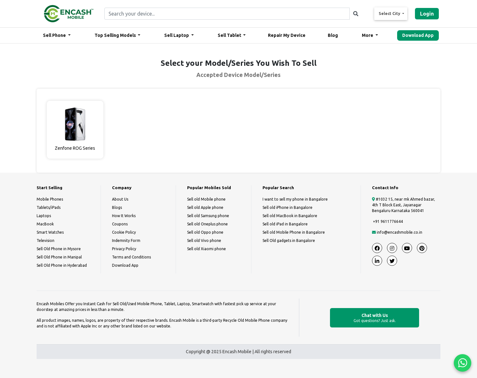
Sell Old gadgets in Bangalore (289, 240)
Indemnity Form (126, 240)
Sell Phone (55, 35)
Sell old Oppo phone (205, 232)
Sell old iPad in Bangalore (285, 224)
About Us (120, 199)
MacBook (45, 224)
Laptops (44, 216)
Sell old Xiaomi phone (206, 249)
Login (427, 14)
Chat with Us (374, 318)
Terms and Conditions (131, 257)
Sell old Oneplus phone (207, 224)
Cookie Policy (124, 232)
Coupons (120, 224)
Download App (418, 35)
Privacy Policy (124, 249)
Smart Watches (50, 232)
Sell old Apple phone (205, 207)
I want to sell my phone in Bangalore (295, 199)
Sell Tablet (230, 35)
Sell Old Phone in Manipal (59, 257)
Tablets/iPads (48, 207)
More (368, 35)
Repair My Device (286, 35)
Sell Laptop (177, 35)
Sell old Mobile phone (206, 199)
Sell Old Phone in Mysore (59, 249)
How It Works (124, 216)
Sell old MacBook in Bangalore (290, 216)
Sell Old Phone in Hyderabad (62, 265)
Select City (390, 13)
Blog (333, 35)
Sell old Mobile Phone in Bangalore (294, 232)
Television (45, 240)
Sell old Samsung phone (208, 216)
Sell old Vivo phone (204, 240)
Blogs (117, 207)
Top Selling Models (116, 35)
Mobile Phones (50, 199)
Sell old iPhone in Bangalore (287, 207)
